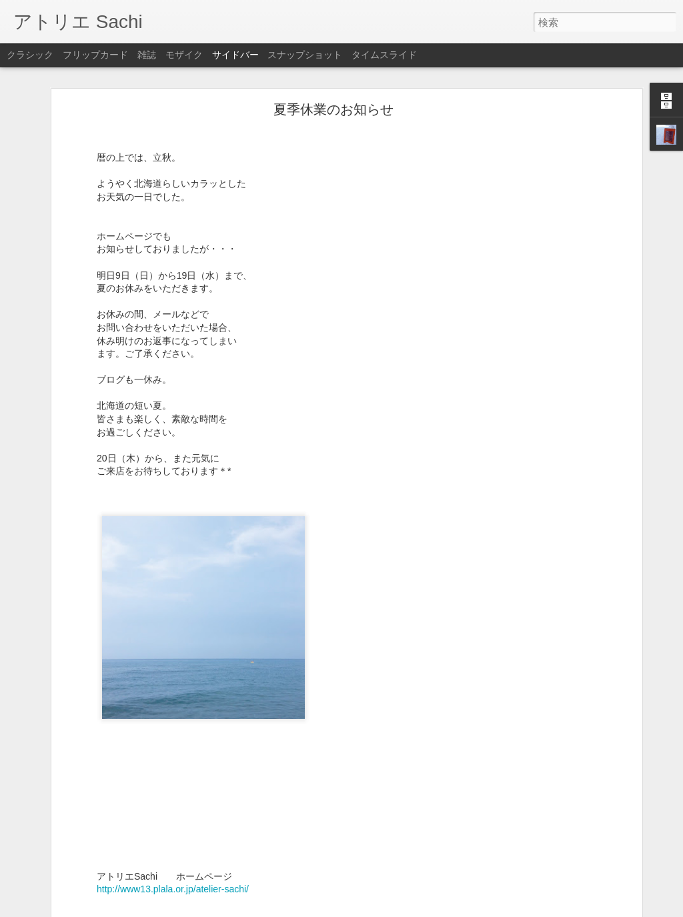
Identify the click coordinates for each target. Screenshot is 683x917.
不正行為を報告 (422, 908)
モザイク (184, 54)
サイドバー (235, 54)
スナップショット (304, 54)
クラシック (30, 54)
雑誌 (146, 54)
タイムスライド (384, 54)
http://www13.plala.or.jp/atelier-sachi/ (173, 875)
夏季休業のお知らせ (333, 96)
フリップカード (95, 54)
